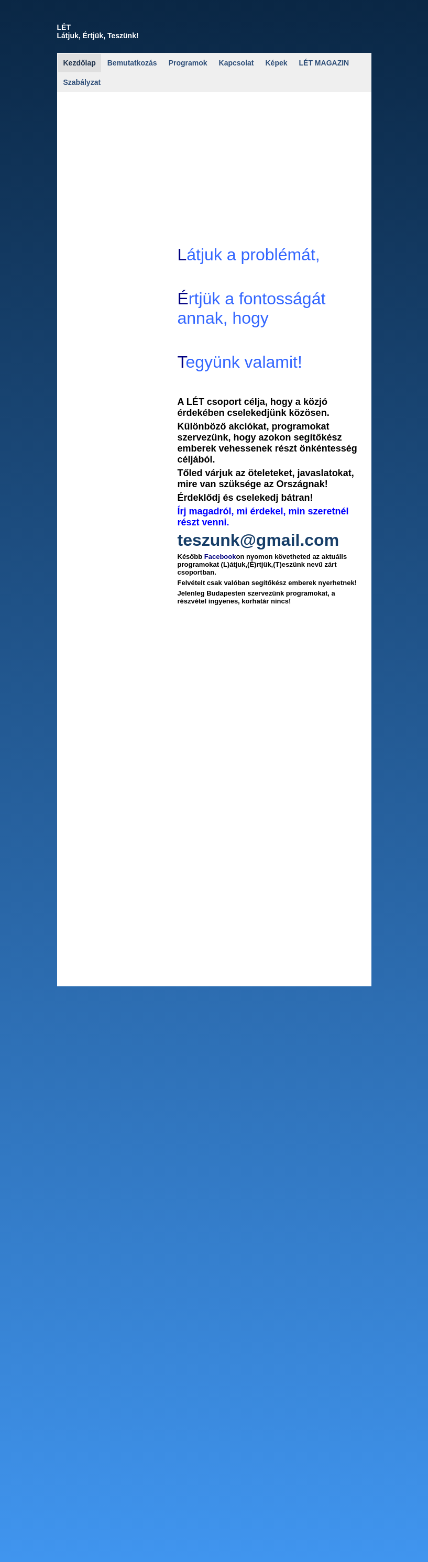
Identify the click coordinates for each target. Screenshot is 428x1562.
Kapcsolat (236, 63)
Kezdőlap (79, 63)
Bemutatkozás (132, 63)
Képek (277, 63)
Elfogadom (406, 1550)
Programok (188, 63)
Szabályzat (82, 82)
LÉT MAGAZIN (324, 63)
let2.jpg (78, 538)
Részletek (370, 1550)
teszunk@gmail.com (258, 542)
